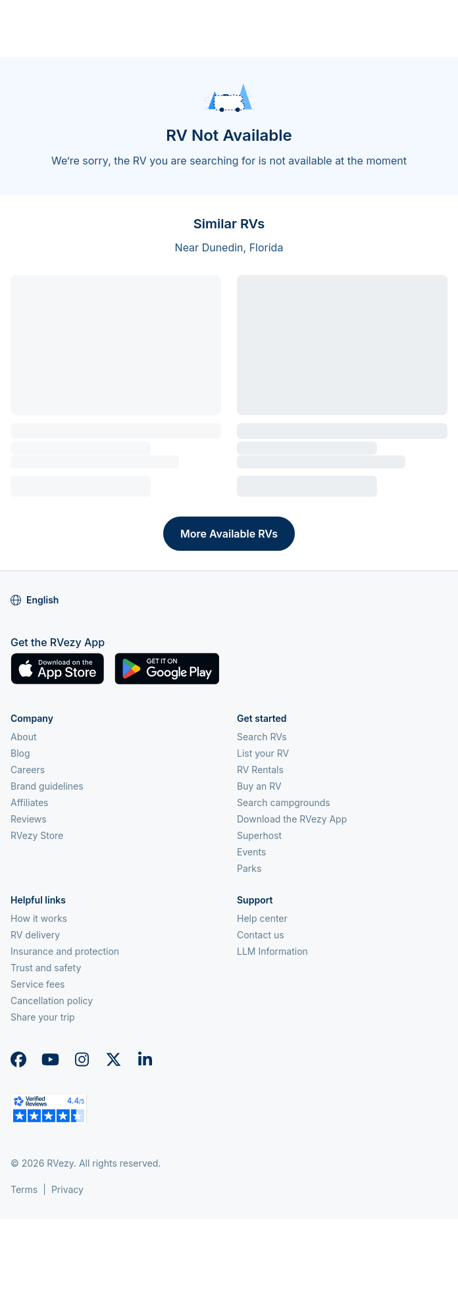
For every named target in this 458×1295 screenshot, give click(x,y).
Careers (28, 769)
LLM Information (272, 951)
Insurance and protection (65, 951)
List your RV (263, 753)
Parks (249, 868)
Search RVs (262, 736)
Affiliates (30, 802)
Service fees (37, 984)
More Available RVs (229, 533)
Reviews (29, 819)
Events (251, 851)
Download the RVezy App (292, 819)
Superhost (259, 835)
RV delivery (35, 934)
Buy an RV (259, 786)
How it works (39, 918)
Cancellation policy (52, 1000)
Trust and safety (46, 967)
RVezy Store (37, 835)
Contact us (260, 934)
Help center (262, 918)
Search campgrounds (283, 802)
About (23, 736)
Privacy (67, 1189)
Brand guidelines (47, 786)
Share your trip (43, 1017)
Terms (24, 1189)
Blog (20, 753)
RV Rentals (260, 769)
